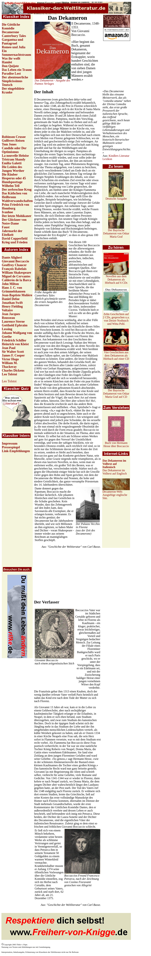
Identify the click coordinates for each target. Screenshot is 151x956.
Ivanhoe (7, 212)
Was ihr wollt (11, 58)
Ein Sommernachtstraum (16, 52)
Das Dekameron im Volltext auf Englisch (114, 472)
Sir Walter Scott (13, 351)
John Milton (10, 284)
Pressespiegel (11, 447)
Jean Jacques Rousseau (11, 316)
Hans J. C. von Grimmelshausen (13, 289)
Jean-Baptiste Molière (17, 295)
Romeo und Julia (13, 47)
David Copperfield (15, 238)
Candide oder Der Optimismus (14, 150)
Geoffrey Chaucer (14, 265)
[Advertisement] (116, 65)
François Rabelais (14, 269)
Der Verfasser (46, 602)
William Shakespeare (16, 272)
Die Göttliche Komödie (11, 26)
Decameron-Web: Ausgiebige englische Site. (114, 495)
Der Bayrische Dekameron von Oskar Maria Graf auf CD (116, 392)
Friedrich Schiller (14, 340)
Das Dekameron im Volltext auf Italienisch (114, 464)
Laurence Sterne (13, 321)
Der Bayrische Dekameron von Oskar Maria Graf (116, 232)
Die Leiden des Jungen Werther (13, 169)
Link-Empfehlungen (16, 451)
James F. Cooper (13, 355)
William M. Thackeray (10, 365)
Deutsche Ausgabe (116, 197)
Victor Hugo (10, 359)
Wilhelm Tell (10, 186)
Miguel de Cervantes (16, 276)
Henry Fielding (12, 306)
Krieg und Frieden (15, 242)
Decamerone (10, 32)
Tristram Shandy (13, 159)
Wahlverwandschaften (17, 201)
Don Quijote (10, 66)
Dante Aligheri (12, 257)
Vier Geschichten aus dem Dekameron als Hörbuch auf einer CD (116, 354)
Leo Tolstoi (9, 374)
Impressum (9, 443)
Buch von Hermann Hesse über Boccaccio (116, 443)
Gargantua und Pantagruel (12, 41)
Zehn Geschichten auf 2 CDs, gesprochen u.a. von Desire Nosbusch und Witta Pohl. (116, 317)
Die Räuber (10, 174)
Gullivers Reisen (13, 140)
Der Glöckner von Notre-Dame (14, 221)
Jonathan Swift (12, 302)
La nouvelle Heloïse (15, 155)
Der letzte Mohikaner (16, 216)
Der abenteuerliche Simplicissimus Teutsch (15, 81)
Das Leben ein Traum (17, 70)
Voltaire (7, 310)
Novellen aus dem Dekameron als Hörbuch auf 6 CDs (116, 278)
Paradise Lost (11, 73)
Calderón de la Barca (16, 280)
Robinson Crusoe (14, 137)
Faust (6, 227)
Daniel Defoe (10, 299)
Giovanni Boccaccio (15, 261)
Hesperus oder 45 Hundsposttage (14, 180)
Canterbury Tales (14, 36)
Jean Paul (8, 348)
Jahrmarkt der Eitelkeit (12, 233)
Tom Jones (9, 144)
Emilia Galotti (12, 163)
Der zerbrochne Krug (16, 189)
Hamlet (7, 62)
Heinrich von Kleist (15, 344)
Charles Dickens (13, 370)
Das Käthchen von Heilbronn (14, 195)
